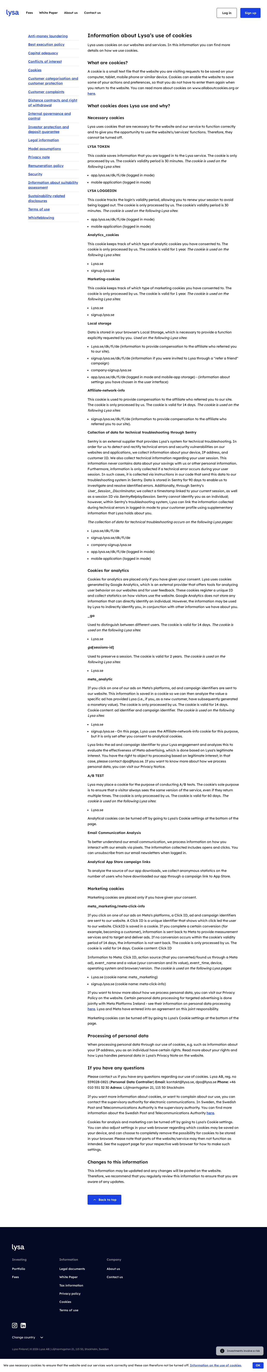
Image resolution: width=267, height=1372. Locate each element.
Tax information (71, 1285)
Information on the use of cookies (215, 1365)
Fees (29, 13)
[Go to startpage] (12, 13)
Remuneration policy (46, 165)
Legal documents (72, 1269)
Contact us (92, 13)
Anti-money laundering (48, 36)
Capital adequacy (43, 53)
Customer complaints (46, 92)
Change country (28, 1337)
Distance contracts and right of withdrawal (52, 102)
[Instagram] (14, 1325)
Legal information (43, 140)
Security (35, 174)
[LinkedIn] (23, 1325)
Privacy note (39, 157)
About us (71, 13)
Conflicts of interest (45, 61)
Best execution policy (46, 44)
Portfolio (18, 1269)
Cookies (35, 70)
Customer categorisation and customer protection (53, 80)
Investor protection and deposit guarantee (48, 129)
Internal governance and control (49, 115)
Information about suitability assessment (53, 184)
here (91, 93)
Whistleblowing (41, 217)
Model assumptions (44, 148)
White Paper (48, 13)
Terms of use (39, 209)
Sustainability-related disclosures (46, 198)
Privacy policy (69, 1294)
